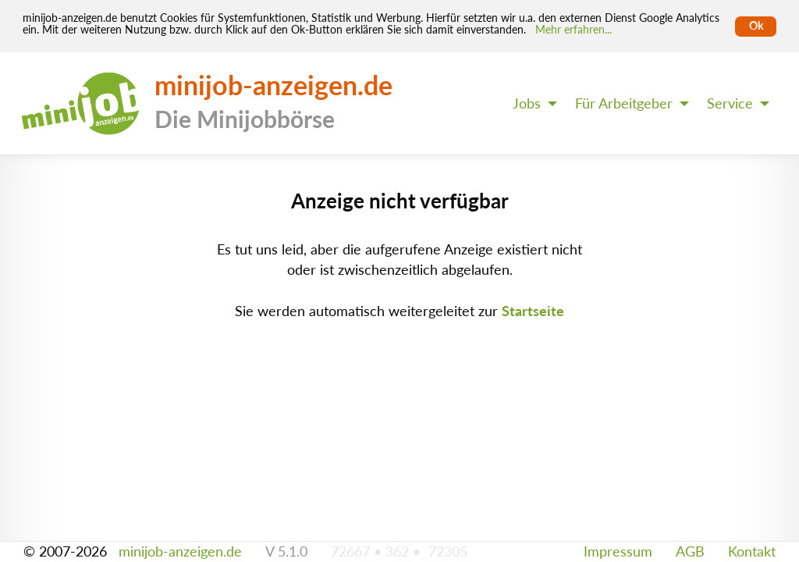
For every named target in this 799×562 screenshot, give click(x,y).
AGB (690, 551)
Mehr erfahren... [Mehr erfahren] (573, 29)
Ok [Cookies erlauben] (756, 26)
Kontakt (752, 551)
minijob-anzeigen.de (180, 551)
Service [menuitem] (730, 103)
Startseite (533, 311)
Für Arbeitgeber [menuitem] (624, 103)
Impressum (618, 551)
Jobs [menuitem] (527, 103)
